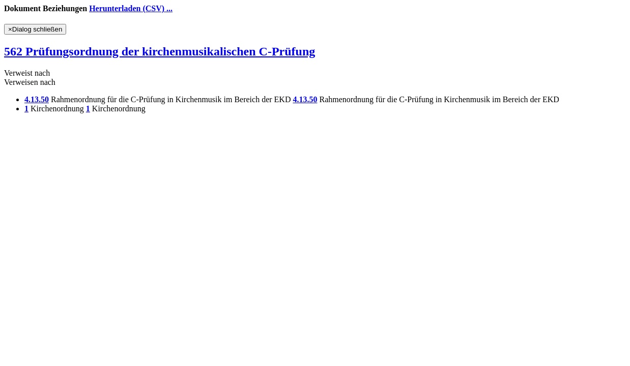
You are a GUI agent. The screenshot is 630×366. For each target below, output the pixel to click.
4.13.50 (36, 99)
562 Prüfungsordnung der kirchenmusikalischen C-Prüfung (159, 51)
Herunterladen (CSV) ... (131, 8)
